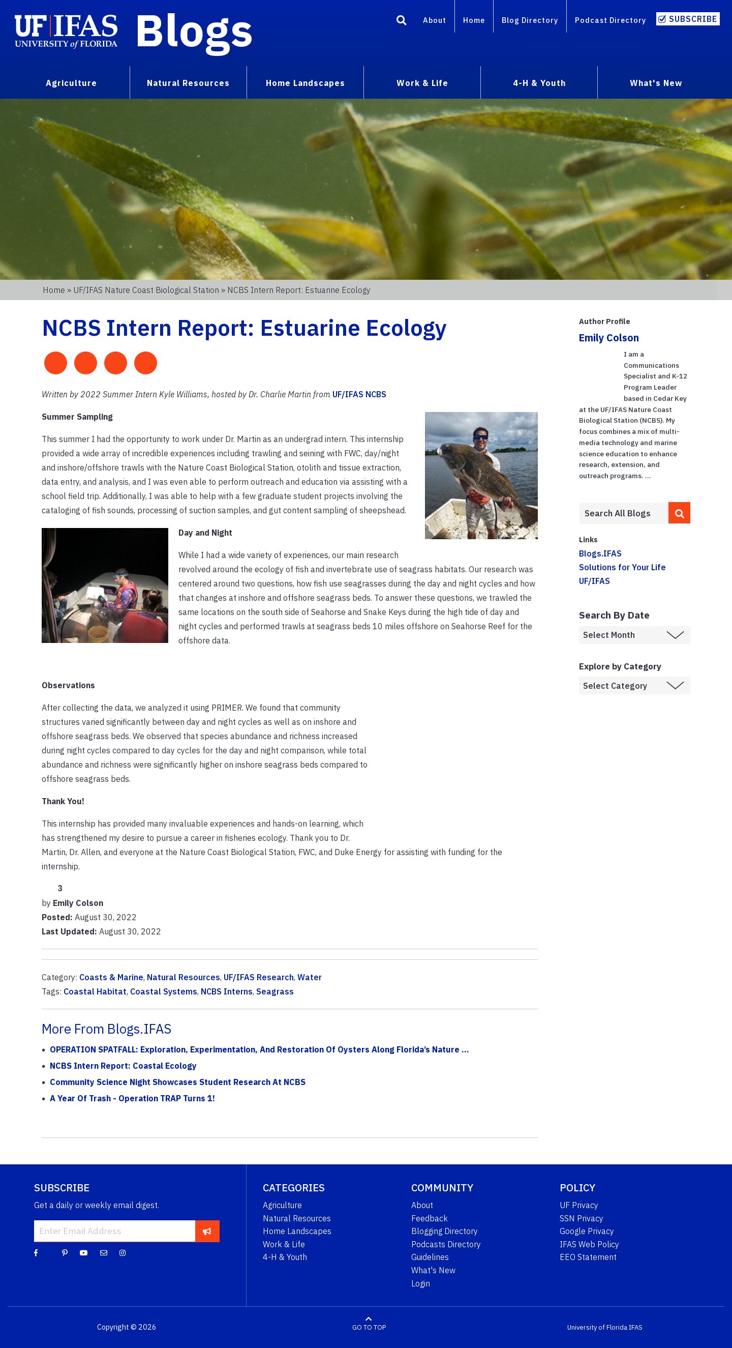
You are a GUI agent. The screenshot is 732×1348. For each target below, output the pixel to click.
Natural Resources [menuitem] (188, 83)
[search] (679, 512)
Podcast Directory (610, 20)
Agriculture (282, 1205)
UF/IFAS (594, 581)
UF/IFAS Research (259, 977)
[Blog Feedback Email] (103, 1252)
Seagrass (275, 991)
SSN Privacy (581, 1218)
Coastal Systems (163, 991)
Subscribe (693, 19)
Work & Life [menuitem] (422, 83)
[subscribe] (207, 1231)
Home (474, 20)
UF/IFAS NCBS (359, 394)
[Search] (401, 22)
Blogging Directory (444, 1231)
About (434, 20)
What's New (433, 1270)
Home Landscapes (297, 1231)
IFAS (636, 1327)
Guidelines (430, 1257)
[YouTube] (84, 1252)
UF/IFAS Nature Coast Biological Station (146, 290)
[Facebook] (36, 1252)
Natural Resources (183, 977)
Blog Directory (530, 20)
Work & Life (284, 1244)
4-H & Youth (285, 1257)
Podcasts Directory (446, 1244)
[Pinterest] (65, 1252)
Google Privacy (587, 1231)
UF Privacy (579, 1205)
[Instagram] (122, 1252)
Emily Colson (609, 337)
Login (420, 1283)
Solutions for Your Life (622, 567)
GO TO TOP (369, 1327)
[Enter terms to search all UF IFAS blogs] (623, 513)
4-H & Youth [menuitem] (539, 83)
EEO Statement (588, 1257)
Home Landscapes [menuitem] (305, 83)
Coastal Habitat (95, 991)
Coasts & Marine (111, 977)
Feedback (429, 1218)
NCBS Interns (227, 991)
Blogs (194, 29)
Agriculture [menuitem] (71, 83)
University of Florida (597, 1327)
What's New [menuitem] (656, 83)
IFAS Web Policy (589, 1244)
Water (309, 977)
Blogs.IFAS (600, 553)
